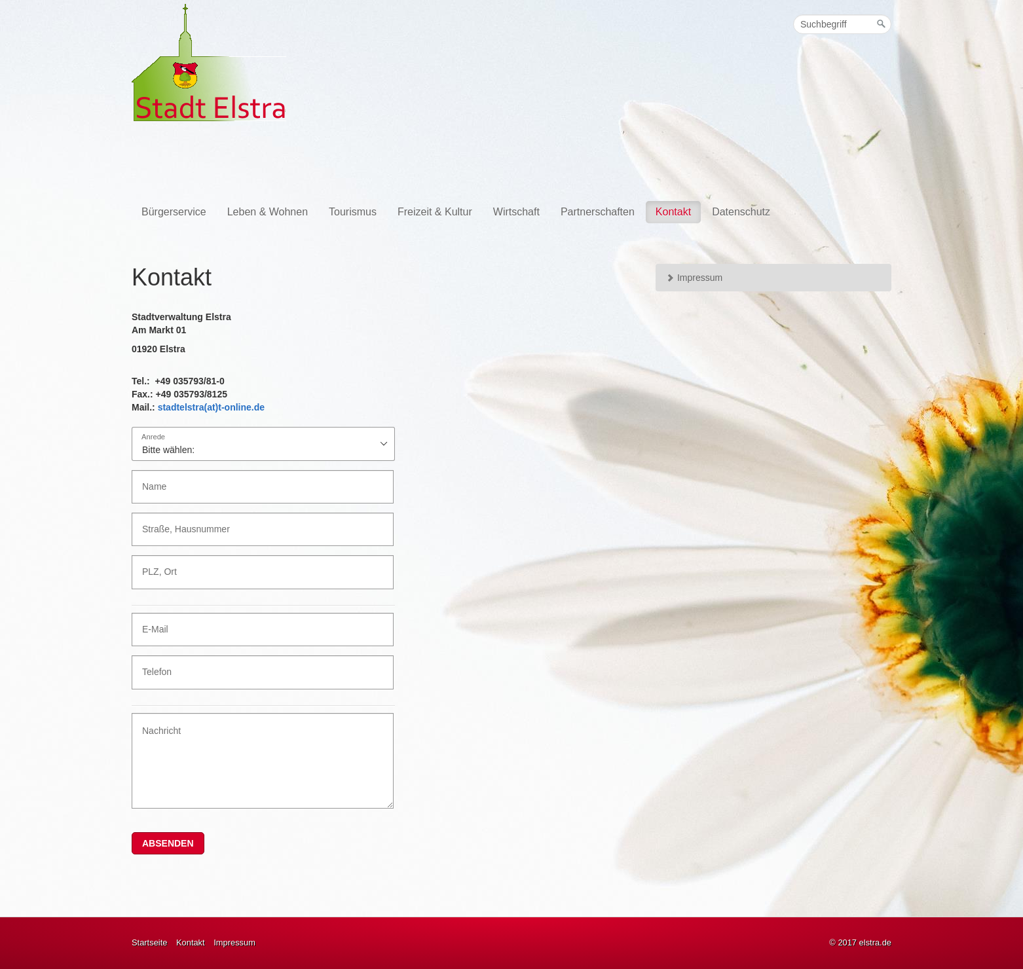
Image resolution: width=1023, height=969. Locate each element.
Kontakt (673, 211)
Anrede (153, 437)
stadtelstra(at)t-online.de (211, 407)
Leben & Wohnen (267, 211)
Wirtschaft (516, 211)
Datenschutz (741, 211)
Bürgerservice (173, 211)
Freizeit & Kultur (435, 211)
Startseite (149, 942)
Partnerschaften (598, 211)
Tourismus (353, 211)
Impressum (693, 277)
